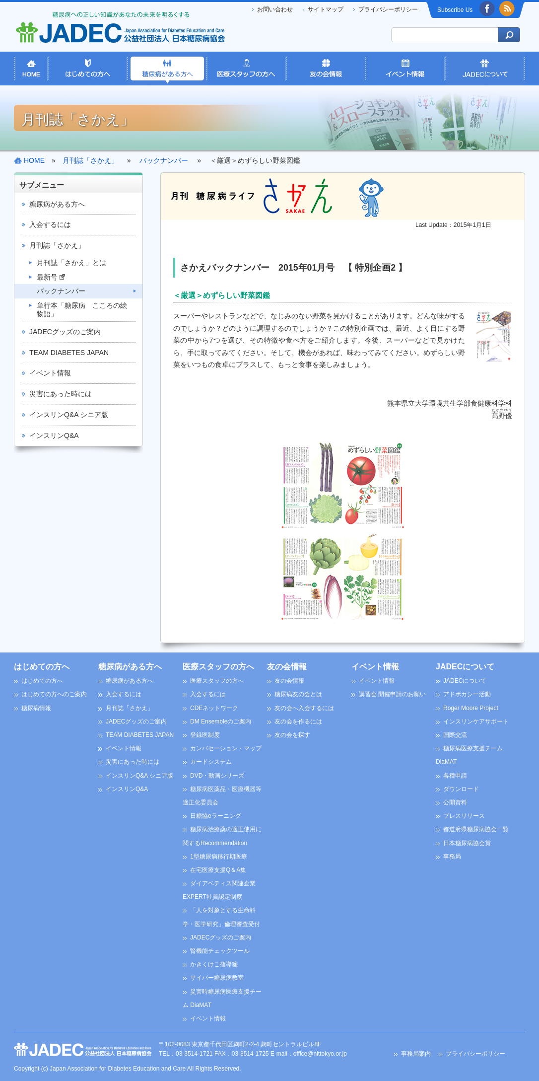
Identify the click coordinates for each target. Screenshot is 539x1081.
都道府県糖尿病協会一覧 (476, 829)
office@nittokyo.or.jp (320, 1053)
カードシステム (211, 761)
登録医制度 (205, 734)
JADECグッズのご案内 (65, 332)
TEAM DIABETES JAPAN (69, 353)
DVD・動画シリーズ (217, 775)
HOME (34, 160)
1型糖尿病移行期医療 (218, 856)
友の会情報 (287, 666)
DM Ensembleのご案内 (220, 721)
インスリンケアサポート (476, 721)
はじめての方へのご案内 (54, 694)
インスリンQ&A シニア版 (68, 415)
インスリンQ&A (54, 435)
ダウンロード (461, 789)
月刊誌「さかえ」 (57, 245)
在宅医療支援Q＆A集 (218, 869)
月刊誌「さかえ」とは (71, 263)
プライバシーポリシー (388, 9)
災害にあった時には (60, 394)
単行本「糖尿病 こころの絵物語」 (82, 309)
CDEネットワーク (214, 708)
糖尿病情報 (36, 708)
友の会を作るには (298, 721)
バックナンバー (61, 291)
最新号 (51, 277)
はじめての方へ (41, 666)
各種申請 (455, 775)
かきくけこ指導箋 (214, 964)
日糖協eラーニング (215, 815)
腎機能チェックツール (220, 950)
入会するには (50, 224)
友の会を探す (292, 734)
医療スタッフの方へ (218, 666)
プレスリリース (464, 815)
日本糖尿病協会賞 (467, 843)
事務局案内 (416, 1053)
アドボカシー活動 (467, 694)
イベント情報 (50, 373)
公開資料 (455, 802)
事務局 (452, 856)
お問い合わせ (275, 9)
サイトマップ (325, 9)
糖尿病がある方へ (57, 204)
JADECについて (465, 666)
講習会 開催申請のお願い (392, 694)
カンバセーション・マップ (226, 748)
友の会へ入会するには (304, 708)
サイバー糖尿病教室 (217, 977)
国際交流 (455, 734)
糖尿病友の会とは (298, 694)
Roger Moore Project (470, 708)
